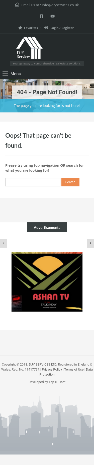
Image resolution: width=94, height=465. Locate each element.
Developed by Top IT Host (47, 382)
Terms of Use (73, 369)
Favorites (28, 28)
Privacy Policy (52, 369)
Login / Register (59, 28)
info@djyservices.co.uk (60, 4)
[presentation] (3, 243)
